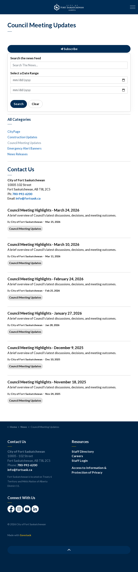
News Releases (17, 154)
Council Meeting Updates (25, 228)
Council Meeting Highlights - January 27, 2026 (44, 313)
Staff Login (80, 460)
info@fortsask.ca (28, 198)
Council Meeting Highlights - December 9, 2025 (45, 347)
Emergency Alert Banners (24, 148)
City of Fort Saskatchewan (26, 221)
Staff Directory (83, 451)
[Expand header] (132, 7)
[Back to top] (69, 550)
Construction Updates (22, 137)
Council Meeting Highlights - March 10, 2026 (43, 244)
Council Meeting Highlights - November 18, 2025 (46, 382)
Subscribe (69, 49)
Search (19, 104)
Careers (77, 456)
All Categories (19, 119)
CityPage (13, 131)
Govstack (25, 535)
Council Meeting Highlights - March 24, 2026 (43, 210)
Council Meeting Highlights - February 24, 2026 (45, 279)
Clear (35, 104)
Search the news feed (25, 58)
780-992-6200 (22, 194)
